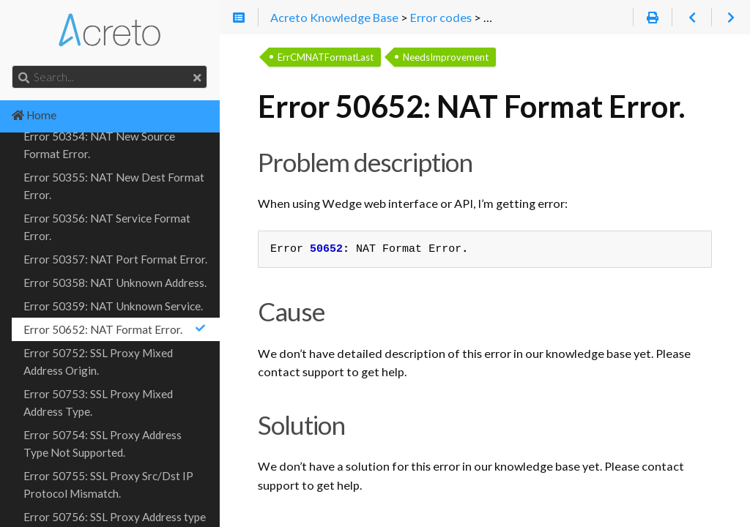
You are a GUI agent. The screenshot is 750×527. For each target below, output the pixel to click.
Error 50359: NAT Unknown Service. (113, 306)
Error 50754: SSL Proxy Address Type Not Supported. (102, 443)
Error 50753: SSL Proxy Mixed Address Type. (98, 402)
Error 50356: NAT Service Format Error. (106, 227)
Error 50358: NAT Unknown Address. (115, 282)
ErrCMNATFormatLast (326, 57)
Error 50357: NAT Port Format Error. (115, 259)
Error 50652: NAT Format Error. (115, 329)
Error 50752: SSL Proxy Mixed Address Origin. (98, 361)
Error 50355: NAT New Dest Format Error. (113, 186)
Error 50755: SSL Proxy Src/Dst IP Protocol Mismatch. (108, 484)
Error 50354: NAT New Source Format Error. (99, 145)
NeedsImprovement (446, 57)
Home (34, 115)
